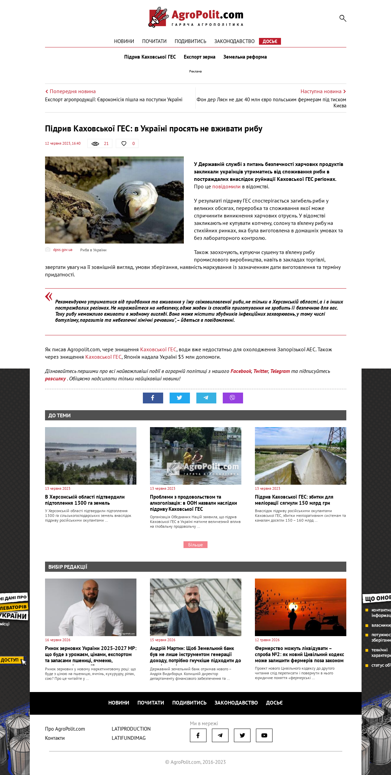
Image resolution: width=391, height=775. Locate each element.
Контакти (55, 738)
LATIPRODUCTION (131, 729)
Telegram (280, 371)
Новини (124, 41)
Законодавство (234, 41)
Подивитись (190, 41)
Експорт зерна (199, 57)
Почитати (154, 41)
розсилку (56, 378)
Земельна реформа (245, 57)
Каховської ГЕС (158, 349)
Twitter (260, 371)
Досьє (270, 41)
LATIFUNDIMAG (129, 738)
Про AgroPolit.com (65, 729)
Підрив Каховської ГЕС (150, 57)
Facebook (241, 371)
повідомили (226, 186)
